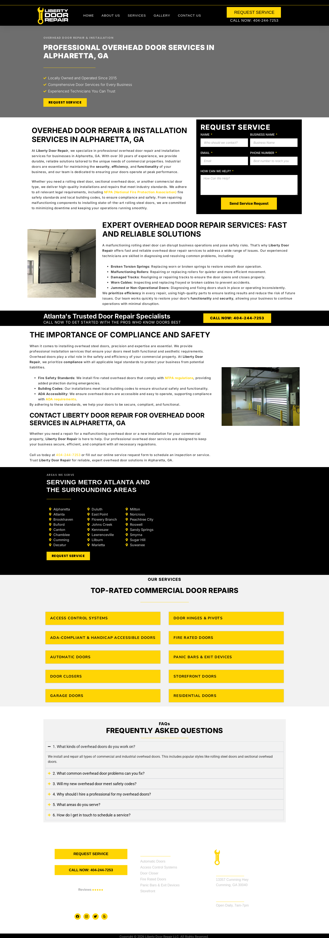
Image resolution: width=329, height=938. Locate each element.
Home (88, 15)
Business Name (262, 134)
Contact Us (189, 15)
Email (206, 153)
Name (205, 134)
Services (137, 15)
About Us (111, 15)
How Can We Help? (216, 171)
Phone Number (262, 153)
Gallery (162, 15)
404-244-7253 (68, 455)
